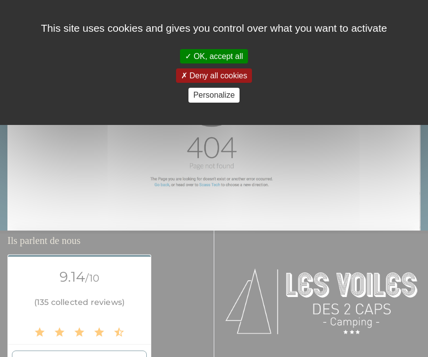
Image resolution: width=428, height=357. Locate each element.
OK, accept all (214, 56)
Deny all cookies (214, 75)
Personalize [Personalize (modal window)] (214, 95)
